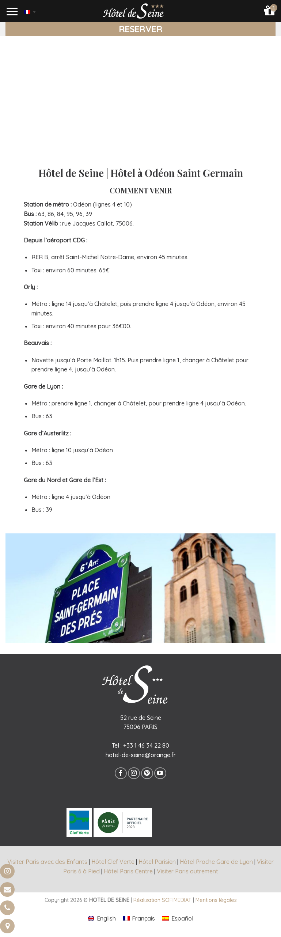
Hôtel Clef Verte (112, 861)
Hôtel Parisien (157, 861)
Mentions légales (216, 900)
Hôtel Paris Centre (128, 871)
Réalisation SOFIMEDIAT (162, 900)
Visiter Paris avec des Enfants (47, 861)
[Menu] (12, 11)
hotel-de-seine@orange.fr (141, 755)
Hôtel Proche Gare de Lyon (216, 861)
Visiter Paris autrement (187, 871)
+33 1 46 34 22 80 (146, 745)
